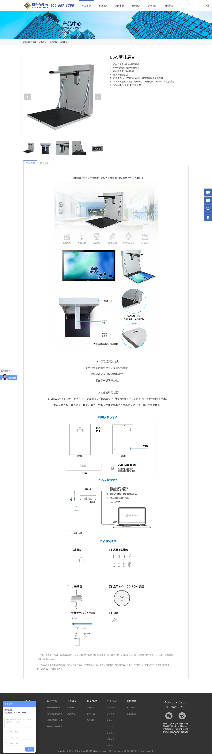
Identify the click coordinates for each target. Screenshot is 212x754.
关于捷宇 (152, 5)
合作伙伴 (110, 726)
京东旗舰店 (131, 714)
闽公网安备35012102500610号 (140, 751)
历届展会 (110, 733)
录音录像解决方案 (55, 720)
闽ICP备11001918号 (118, 751)
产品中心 (88, 3)
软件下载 (91, 714)
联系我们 (110, 745)
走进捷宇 (110, 707)
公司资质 (110, 714)
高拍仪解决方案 (54, 707)
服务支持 (136, 5)
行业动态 (71, 707)
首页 (34, 42)
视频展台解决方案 (55, 726)
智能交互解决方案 (55, 714)
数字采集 (53, 42)
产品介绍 (30, 163)
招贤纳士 (110, 739)
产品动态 (71, 714)
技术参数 (44, 163)
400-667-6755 (62, 5)
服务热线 (91, 707)
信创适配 (110, 720)
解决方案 (103, 5)
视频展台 (63, 42)
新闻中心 (119, 5)
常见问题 (91, 720)
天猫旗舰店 (131, 707)
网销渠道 (169, 5)
